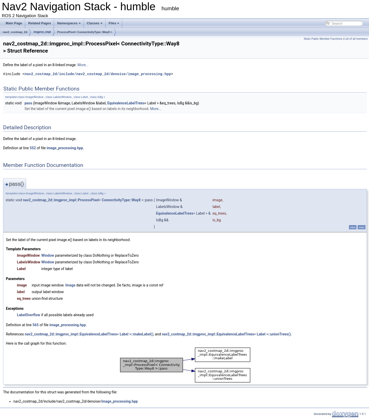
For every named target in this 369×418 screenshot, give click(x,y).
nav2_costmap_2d (15, 32)
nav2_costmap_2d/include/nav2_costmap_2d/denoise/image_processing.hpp (98, 74)
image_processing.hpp (65, 148)
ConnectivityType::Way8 (121, 200)
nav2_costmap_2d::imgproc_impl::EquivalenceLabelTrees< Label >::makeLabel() (89, 334)
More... (82, 65)
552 (33, 148)
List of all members (356, 39)
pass (28, 103)
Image (70, 285)
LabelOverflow (28, 315)
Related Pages (39, 23)
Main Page (14, 23)
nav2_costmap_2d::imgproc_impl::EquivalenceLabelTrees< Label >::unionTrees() (226, 334)
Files (114, 23)
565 (36, 325)
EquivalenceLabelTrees (126, 103)
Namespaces (69, 23)
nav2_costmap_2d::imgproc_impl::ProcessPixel (61, 200)
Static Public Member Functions (323, 39)
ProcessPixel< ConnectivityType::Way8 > (84, 32)
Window (47, 255)
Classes (94, 23)
